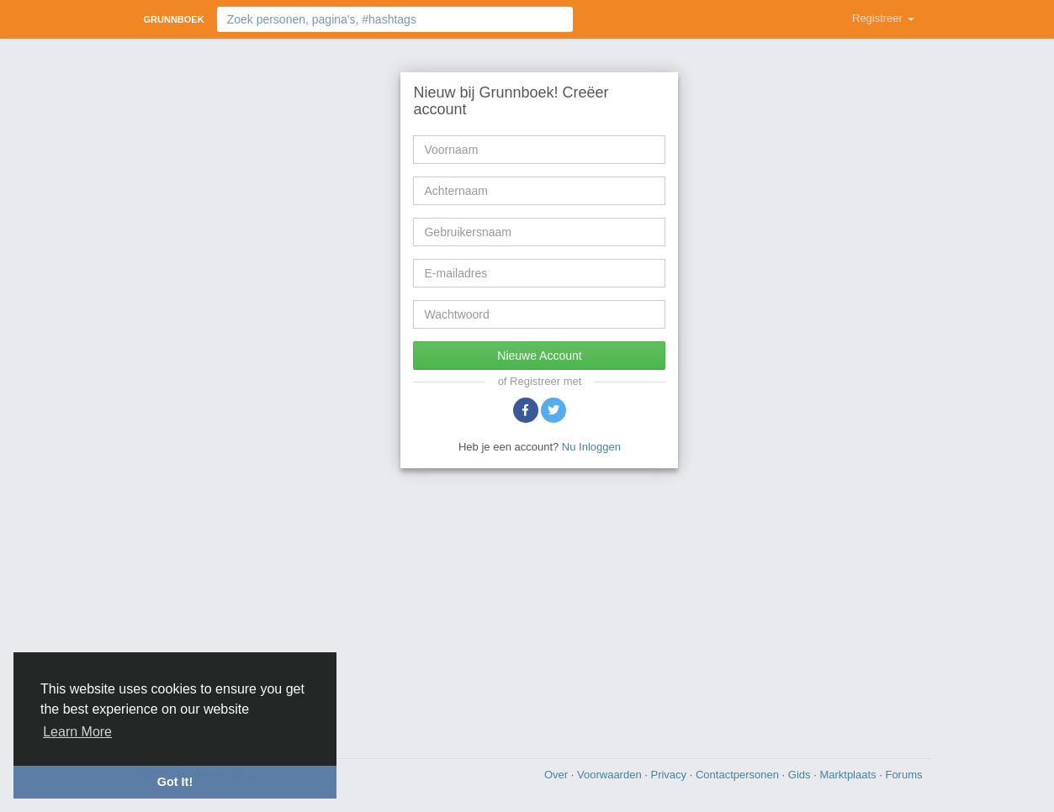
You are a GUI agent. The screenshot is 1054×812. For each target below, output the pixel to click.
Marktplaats (849, 774)
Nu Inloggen (591, 446)
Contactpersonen (739, 774)
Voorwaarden (610, 774)
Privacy (669, 774)
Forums (903, 774)
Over (557, 774)
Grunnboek (174, 19)
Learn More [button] (77, 732)
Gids (800, 774)
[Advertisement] (527, 611)
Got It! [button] (175, 781)
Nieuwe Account (539, 355)
